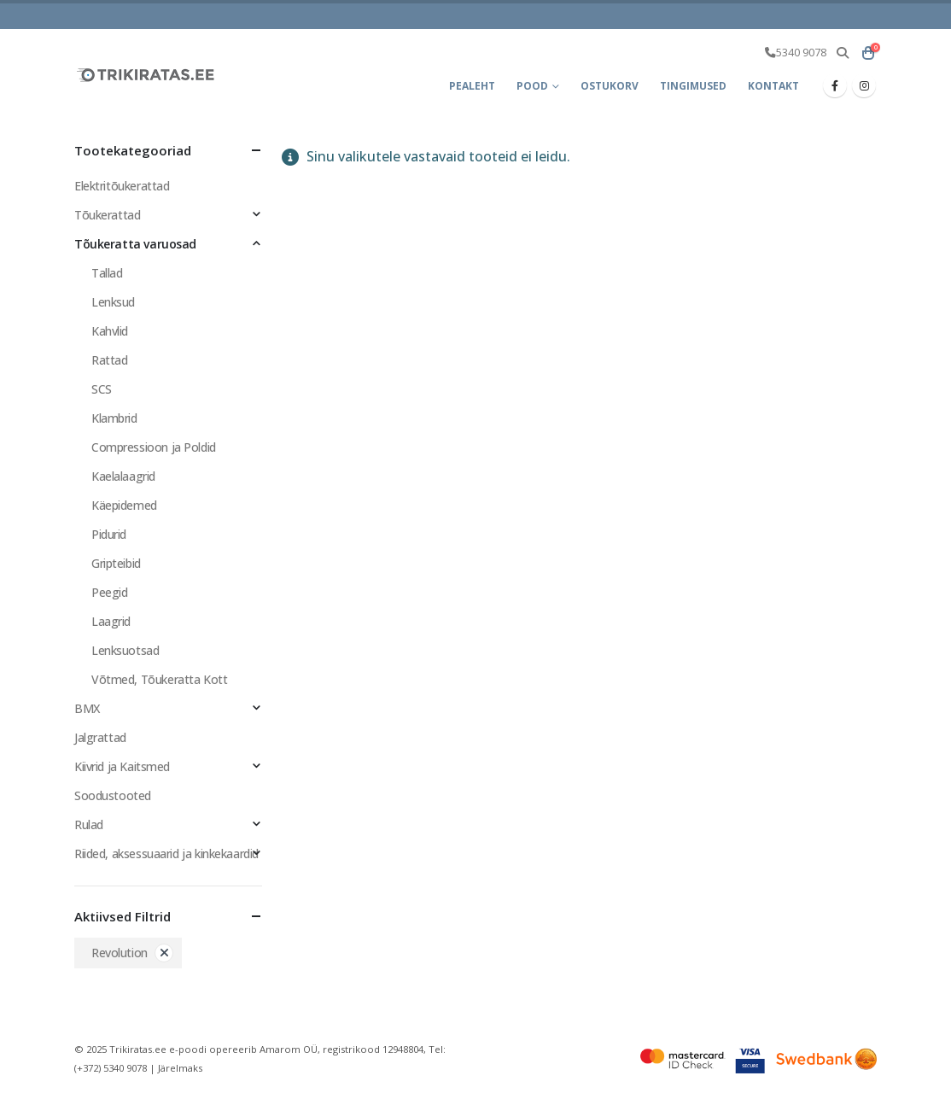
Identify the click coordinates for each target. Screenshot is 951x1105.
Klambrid (114, 418)
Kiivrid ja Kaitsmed (122, 766)
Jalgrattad (100, 737)
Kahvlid (109, 331)
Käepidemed (124, 505)
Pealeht (472, 86)
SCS (101, 389)
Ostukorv (610, 86)
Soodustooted (112, 795)
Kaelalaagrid (123, 476)
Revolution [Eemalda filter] (119, 952)
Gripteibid (116, 563)
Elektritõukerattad (121, 186)
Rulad (88, 824)
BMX (87, 708)
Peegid (109, 592)
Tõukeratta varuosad (135, 244)
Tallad (106, 273)
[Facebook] (835, 85)
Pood (532, 86)
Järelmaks (180, 1067)
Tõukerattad (107, 215)
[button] (842, 53)
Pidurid (108, 534)
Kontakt (773, 86)
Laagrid (111, 621)
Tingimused (693, 86)
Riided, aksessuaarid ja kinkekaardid (166, 853)
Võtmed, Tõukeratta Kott (159, 679)
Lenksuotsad (125, 650)
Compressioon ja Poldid (153, 447)
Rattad (109, 360)
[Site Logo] (146, 75)
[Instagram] (864, 85)
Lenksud (113, 302)
